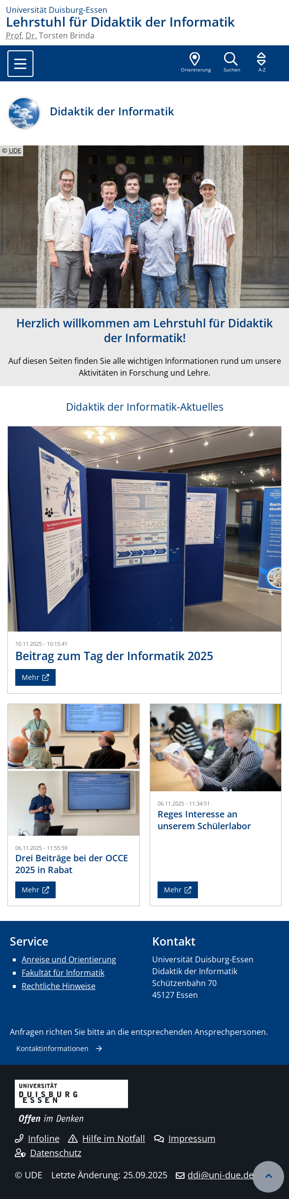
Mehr (30, 677)
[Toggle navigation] (20, 63)
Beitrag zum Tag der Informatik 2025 (114, 656)
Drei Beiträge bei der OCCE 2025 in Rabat (71, 863)
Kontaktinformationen (52, 1048)
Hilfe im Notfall (106, 1138)
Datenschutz (48, 1153)
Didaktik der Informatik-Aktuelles (145, 407)
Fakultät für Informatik (63, 972)
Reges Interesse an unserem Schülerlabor (204, 820)
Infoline (37, 1138)
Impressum (185, 1138)
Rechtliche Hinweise (59, 986)
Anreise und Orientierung (69, 959)
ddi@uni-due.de (221, 1175)
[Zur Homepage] (144, 10)
